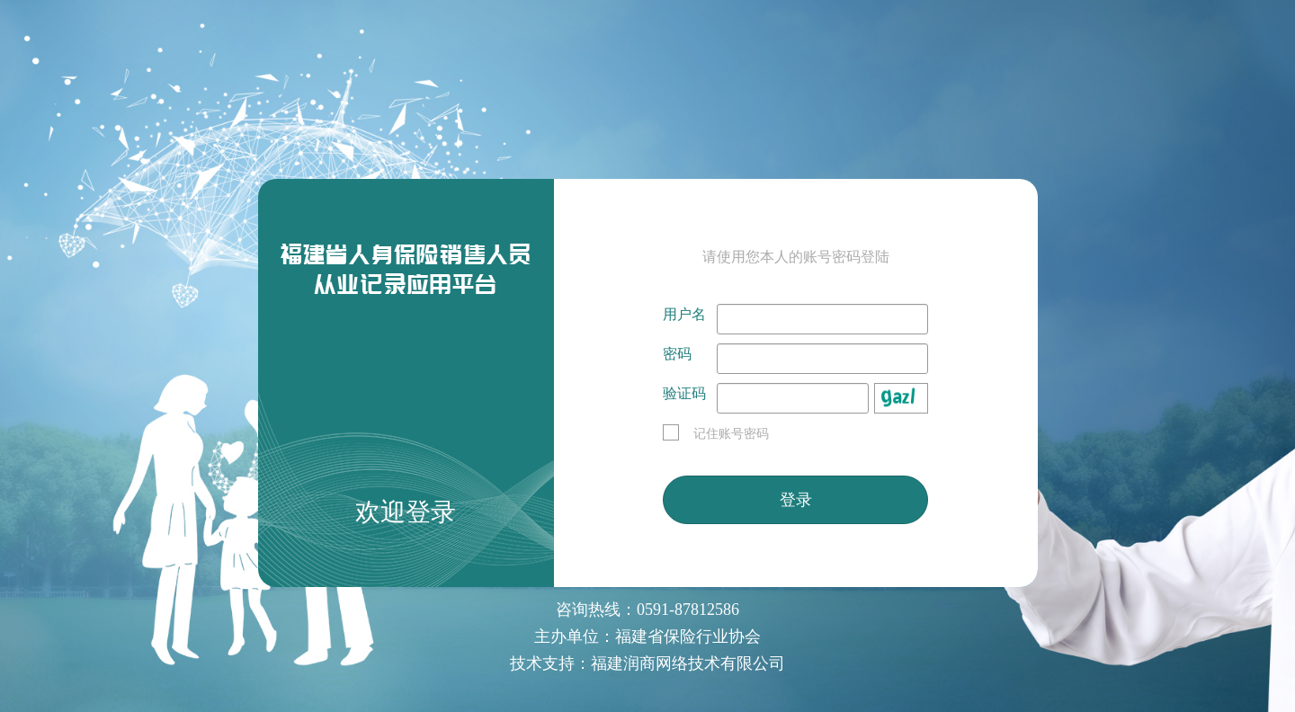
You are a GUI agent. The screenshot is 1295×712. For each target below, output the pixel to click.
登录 (796, 500)
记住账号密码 (716, 434)
